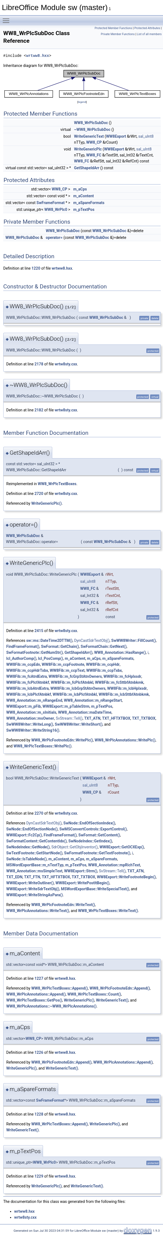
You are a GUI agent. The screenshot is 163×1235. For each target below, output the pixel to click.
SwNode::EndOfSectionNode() (32, 829)
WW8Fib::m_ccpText (67, 670)
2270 (39, 813)
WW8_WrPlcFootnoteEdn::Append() (120, 988)
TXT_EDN (14, 877)
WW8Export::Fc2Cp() (24, 835)
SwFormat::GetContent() (99, 835)
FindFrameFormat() (22, 646)
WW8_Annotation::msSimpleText (34, 871)
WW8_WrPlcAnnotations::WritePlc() (125, 740)
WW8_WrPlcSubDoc (91, 123)
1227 (39, 978)
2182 (39, 410)
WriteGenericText (89, 136)
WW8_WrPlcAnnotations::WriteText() (37, 910)
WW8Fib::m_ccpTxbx (104, 670)
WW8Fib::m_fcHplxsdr (122, 676)
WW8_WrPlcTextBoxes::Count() (94, 994)
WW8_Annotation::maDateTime (84, 712)
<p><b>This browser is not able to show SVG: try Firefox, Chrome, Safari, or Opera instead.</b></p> (82, 84)
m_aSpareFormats (88, 203)
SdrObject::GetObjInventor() (74, 847)
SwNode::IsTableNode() (26, 859)
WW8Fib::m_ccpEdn (23, 664)
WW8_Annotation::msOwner (30, 718)
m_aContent (83, 196)
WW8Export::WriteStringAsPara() (34, 895)
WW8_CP (94, 142)
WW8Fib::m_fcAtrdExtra (26, 676)
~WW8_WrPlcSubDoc (92, 129)
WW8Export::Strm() (80, 871)
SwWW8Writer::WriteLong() (29, 724)
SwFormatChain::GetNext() (104, 646)
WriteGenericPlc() (46, 503)
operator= (54, 237)
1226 (39, 1052)
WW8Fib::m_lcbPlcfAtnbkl (75, 694)
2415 (39, 631)
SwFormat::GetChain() (60, 646)
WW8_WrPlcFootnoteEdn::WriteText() (63, 905)
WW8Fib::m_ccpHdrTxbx (27, 670)
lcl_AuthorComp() (21, 658)
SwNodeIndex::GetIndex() (90, 841)
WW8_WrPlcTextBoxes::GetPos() (34, 1000)
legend (82, 101)
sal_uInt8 (145, 136)
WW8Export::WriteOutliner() (30, 883)
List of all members (149, 34)
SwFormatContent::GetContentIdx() (36, 841)
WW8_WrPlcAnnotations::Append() (36, 994)
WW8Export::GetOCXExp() (121, 847)
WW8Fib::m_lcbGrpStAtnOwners (77, 688)
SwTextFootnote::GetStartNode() (34, 853)
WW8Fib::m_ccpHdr (102, 664)
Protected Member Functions (113, 28)
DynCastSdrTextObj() (91, 640)
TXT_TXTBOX (143, 718)
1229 (39, 1176)
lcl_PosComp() (50, 658)
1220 (36, 268)
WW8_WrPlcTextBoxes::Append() (59, 988)
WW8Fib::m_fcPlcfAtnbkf (27, 682)
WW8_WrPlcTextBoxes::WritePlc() (43, 746)
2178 (39, 364)
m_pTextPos (83, 209)
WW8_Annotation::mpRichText (114, 865)
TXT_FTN (32, 877)
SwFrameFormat (50, 203)
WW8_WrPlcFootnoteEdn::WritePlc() (62, 740)
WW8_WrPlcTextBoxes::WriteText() (108, 910)
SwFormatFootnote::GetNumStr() (34, 652)
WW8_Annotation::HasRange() (120, 652)
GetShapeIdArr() (78, 652)
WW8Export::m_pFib (23, 706)
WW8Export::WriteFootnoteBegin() (126, 877)
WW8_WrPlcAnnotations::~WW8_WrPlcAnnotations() (51, 1006)
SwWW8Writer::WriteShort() (78, 724)
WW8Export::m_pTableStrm (66, 706)
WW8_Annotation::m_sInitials (31, 712)
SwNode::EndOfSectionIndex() (89, 823)
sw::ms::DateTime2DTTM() (49, 640)
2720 (39, 493)
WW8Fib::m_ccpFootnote (63, 664)
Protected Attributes (147, 28)
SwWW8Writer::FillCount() (133, 640)
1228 (39, 1114)
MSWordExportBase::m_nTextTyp (34, 865)
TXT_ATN (92, 718)
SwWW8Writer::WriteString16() (32, 730)
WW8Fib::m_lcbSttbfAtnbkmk (124, 694)
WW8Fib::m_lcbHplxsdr (127, 688)
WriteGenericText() (112, 1000)
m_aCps (80, 189)
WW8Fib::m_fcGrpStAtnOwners (75, 676)
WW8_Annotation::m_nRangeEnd (34, 700)
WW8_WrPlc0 (55, 209)
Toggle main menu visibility (7, 18)
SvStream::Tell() (69, 718)
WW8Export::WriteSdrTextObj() (32, 889)
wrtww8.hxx (37, 55)
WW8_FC (94, 155)
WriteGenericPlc (88, 149)
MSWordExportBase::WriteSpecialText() (95, 889)
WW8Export (116, 136)
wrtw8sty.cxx (66, 364)
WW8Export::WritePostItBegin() (82, 883)
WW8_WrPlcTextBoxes (57, 484)
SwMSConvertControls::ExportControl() (93, 829)
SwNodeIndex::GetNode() (28, 847)
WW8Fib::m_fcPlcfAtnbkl (72, 682)
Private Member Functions (118, 34)
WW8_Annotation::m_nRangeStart (93, 700)
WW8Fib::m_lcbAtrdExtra (27, 688)
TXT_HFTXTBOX (116, 718)
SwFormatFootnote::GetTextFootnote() (97, 853)
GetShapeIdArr (86, 168)
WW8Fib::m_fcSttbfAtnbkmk (119, 682)
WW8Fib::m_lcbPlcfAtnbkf (28, 694)
